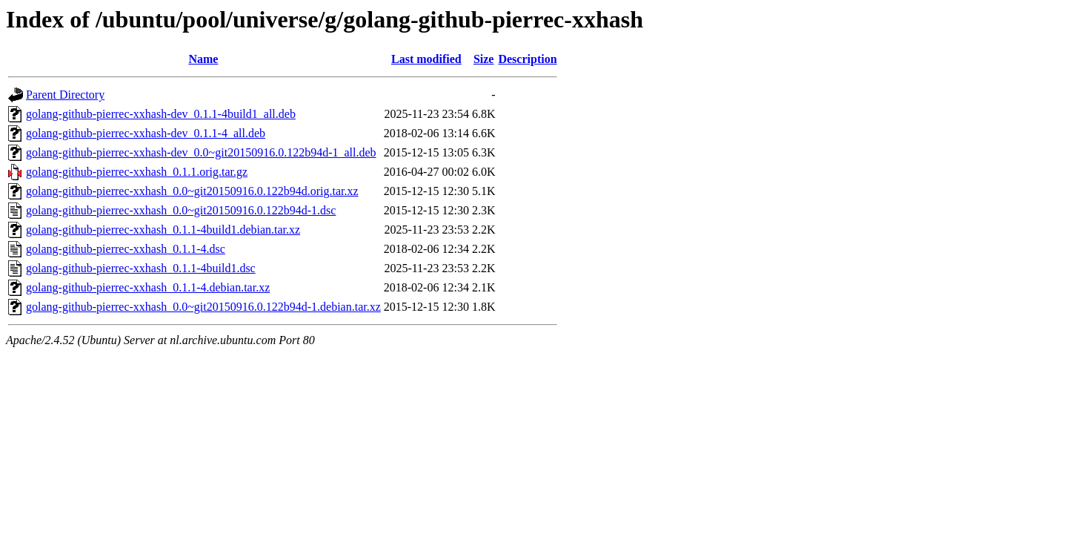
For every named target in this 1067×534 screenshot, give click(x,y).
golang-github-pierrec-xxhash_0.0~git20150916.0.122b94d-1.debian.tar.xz (203, 306)
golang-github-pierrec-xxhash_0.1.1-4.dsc (125, 249)
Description (527, 59)
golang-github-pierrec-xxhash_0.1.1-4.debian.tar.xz (148, 287)
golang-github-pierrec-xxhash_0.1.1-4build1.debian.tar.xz (163, 229)
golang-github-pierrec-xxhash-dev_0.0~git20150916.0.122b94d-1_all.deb (201, 152)
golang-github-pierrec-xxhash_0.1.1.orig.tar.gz (136, 171)
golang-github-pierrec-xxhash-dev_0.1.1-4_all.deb (145, 133)
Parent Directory (65, 94)
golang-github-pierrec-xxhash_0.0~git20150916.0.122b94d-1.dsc (181, 210)
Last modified (426, 59)
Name (203, 59)
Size (483, 59)
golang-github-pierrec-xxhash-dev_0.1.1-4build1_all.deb (161, 114)
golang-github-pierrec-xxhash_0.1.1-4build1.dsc (141, 268)
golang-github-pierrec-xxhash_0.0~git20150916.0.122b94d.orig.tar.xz (192, 191)
